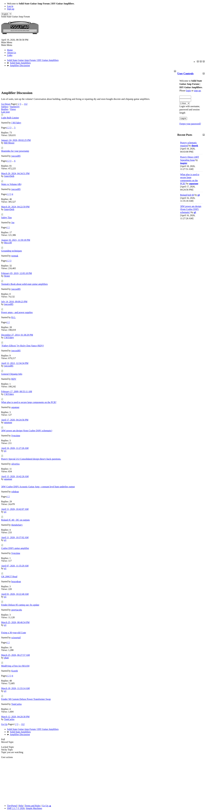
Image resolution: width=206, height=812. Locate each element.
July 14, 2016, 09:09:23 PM (14, 301)
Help (21, 805)
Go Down (5, 104)
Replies (4, 109)
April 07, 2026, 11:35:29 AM (15, 565)
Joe (12, 222)
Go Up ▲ (46, 805)
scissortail (16, 637)
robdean (15, 491)
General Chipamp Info (11, 374)
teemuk (14, 256)
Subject (4, 106)
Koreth (14, 671)
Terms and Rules (32, 805)
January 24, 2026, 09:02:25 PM (16, 140)
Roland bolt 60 (187, 195)
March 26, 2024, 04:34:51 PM (15, 173)
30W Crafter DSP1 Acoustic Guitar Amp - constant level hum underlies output (38, 486)
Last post (5, 112)
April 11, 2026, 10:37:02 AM (15, 537)
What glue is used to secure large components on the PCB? (28, 402)
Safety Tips (6, 217)
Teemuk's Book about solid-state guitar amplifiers (24, 284)
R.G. (13, 317)
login (188, 90)
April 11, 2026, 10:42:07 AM (15, 509)
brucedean (16, 581)
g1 (199, 195)
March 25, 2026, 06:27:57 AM (15, 655)
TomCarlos (16, 704)
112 (25, 104)
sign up (197, 90)
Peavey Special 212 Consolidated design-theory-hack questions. (31, 459)
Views (13, 109)
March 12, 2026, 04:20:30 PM (15, 716)
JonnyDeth (9, 176)
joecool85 (15, 156)
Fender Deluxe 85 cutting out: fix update (20, 605)
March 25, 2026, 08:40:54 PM (15, 622)
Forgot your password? (190, 123)
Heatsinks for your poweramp (15, 151)
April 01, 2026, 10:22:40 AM (15, 594)
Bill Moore (9, 143)
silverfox (15, 464)
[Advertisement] (189, 266)
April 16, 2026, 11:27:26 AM (15, 448)
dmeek (195, 145)
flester (7, 276)
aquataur (193, 183)
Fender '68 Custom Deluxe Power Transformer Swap (26, 699)
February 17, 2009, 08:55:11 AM (16, 391)
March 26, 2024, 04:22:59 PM (15, 206)
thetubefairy (17, 525)
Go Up (4, 724)
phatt (6, 657)
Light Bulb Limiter (10, 117)
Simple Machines (34, 808)
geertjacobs (16, 610)
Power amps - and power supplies (17, 312)
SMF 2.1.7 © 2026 (16, 808)
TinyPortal (12, 805)
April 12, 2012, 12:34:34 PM (14, 363)
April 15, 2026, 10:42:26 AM (15, 476)
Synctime (15, 435)
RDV (13, 379)
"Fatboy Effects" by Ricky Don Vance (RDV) (22, 345)
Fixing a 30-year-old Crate (13, 632)
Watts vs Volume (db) (11, 184)
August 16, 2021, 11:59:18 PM (15, 240)
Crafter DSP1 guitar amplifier (15, 548)
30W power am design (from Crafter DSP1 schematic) (190, 209)
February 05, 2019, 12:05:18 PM (16, 273)
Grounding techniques (11, 251)
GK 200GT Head (9, 576)
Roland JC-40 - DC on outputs (15, 520)
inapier (183, 163)
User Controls (185, 73)
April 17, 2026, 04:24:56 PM (14, 420)
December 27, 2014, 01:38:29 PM (17, 335)
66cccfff (8, 242)
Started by (14, 106)
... (23, 104)
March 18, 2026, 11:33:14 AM (15, 688)
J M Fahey (16, 122)
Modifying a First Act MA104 (15, 666)
